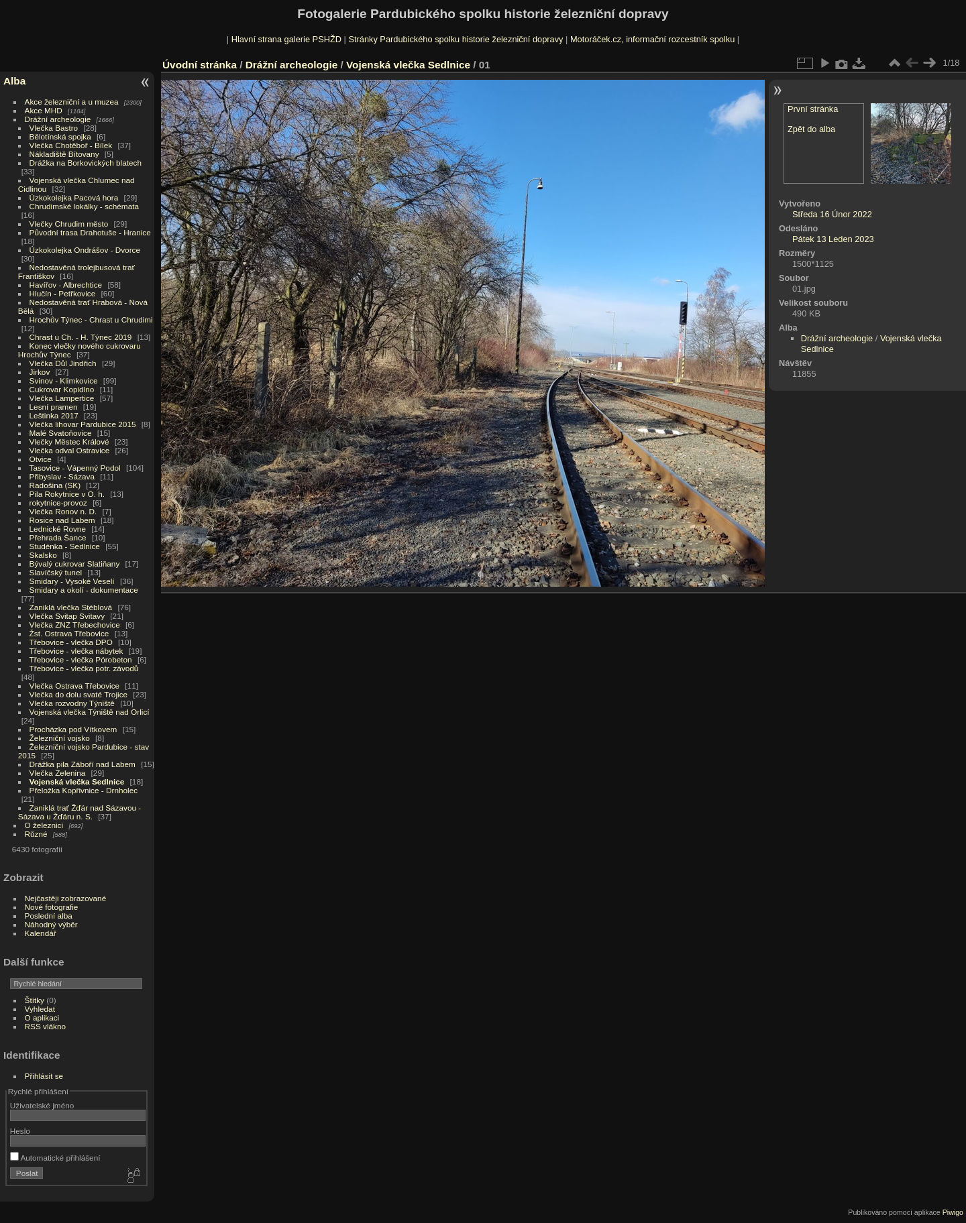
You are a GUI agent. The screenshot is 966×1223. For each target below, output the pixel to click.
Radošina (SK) (55, 485)
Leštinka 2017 (54, 415)
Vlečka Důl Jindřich (63, 363)
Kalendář (40, 933)
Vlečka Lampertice (62, 398)
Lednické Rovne (58, 528)
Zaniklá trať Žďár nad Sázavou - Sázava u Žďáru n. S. (79, 812)
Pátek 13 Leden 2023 (833, 239)
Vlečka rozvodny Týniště (72, 703)
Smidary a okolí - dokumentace (84, 589)
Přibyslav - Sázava (62, 476)
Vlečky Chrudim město (69, 223)
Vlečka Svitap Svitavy (67, 616)
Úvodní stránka (199, 64)
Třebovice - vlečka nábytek (76, 650)
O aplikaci (42, 1017)
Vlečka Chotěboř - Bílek (71, 145)
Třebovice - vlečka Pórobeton (81, 659)
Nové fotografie (51, 906)
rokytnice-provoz (58, 502)
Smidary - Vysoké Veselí (72, 581)
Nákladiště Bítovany (64, 154)
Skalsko (43, 554)
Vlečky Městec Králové (69, 441)
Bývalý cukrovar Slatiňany (75, 563)
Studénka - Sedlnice (65, 546)
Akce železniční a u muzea (72, 101)
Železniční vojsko (61, 738)
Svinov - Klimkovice (64, 380)
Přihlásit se (44, 1075)
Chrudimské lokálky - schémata (84, 206)
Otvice (41, 459)
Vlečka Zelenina (58, 772)
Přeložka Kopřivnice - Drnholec (84, 790)
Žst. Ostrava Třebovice (69, 633)
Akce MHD (43, 110)
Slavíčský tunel (56, 572)
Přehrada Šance (58, 537)
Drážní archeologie (58, 119)
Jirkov (40, 371)
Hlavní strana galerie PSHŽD (286, 39)
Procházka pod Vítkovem (73, 729)
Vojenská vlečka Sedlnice (77, 781)
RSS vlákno (45, 1026)
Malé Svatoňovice (61, 432)
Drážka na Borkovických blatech (86, 162)
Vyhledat (40, 1008)
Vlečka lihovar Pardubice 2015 (83, 424)
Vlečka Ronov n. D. (63, 511)
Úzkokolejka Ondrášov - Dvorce (85, 249)
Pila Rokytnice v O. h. (67, 493)
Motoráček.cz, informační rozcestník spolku (652, 39)
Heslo (20, 1130)
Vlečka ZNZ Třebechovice (75, 624)
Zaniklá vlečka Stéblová (71, 607)
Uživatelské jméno (42, 1105)
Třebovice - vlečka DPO (71, 642)
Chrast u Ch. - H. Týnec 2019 (81, 337)
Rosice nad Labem (62, 520)
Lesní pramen (54, 406)
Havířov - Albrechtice (66, 284)
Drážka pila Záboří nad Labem (83, 764)
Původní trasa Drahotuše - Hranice (90, 232)
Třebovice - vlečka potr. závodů (84, 668)
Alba (14, 80)
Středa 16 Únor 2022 (832, 214)
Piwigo (953, 1212)
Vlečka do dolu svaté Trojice (79, 694)
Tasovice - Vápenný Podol (75, 467)
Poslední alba (48, 915)
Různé (36, 833)
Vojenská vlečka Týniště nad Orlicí (90, 711)
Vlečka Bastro (54, 127)
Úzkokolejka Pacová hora (74, 197)
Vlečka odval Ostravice (70, 450)
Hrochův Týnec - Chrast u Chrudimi (91, 319)
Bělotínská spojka (60, 136)
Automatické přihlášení (55, 1157)
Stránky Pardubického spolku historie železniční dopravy (455, 39)
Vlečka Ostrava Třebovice (75, 685)
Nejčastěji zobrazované (66, 898)
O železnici (44, 825)
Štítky (34, 1000)
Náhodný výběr (51, 924)
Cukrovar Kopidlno (62, 389)
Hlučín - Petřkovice (63, 293)
